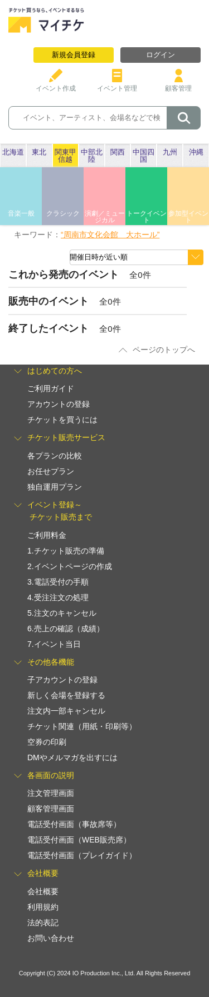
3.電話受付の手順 (58, 581)
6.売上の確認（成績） (65, 628)
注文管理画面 (50, 793)
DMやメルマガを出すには (72, 757)
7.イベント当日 (54, 644)
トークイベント (147, 217)
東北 (39, 152)
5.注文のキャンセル (61, 613)
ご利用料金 (46, 535)
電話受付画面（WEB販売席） (79, 839)
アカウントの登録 (58, 404)
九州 (170, 152)
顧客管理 (178, 84)
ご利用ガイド (50, 388)
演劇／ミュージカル (105, 217)
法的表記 (43, 922)
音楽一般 (21, 213)
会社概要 (43, 891)
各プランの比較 (54, 455)
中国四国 (143, 155)
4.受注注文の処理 (58, 597)
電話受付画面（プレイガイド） (82, 855)
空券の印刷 (46, 741)
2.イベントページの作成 (69, 566)
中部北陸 (92, 155)
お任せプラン (50, 471)
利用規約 (43, 907)
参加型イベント (188, 217)
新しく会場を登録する (66, 695)
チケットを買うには (62, 419)
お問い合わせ (50, 938)
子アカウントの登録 (62, 679)
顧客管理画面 (50, 808)
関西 (117, 152)
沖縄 (196, 152)
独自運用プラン (54, 486)
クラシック (63, 213)
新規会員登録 (73, 55)
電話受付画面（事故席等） (74, 824)
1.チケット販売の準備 (65, 550)
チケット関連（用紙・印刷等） (82, 726)
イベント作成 (56, 84)
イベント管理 (117, 84)
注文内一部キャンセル (66, 710)
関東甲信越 (65, 155)
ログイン (160, 55)
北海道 (13, 152)
